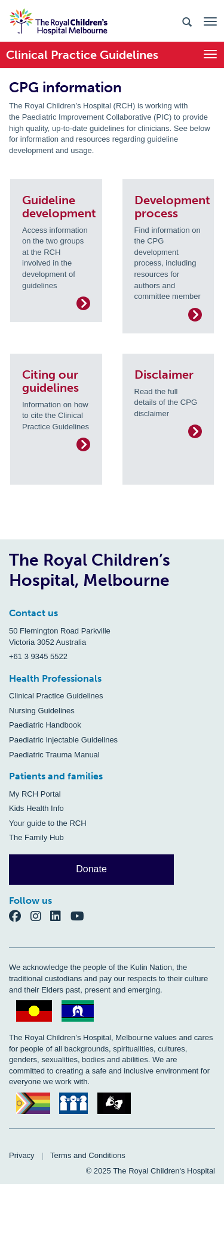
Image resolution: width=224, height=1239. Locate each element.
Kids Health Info (36, 808)
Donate (91, 869)
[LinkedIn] (60, 916)
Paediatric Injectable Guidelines (63, 739)
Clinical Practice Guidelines (56, 695)
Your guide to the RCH (48, 823)
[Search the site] (187, 21)
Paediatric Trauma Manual (54, 754)
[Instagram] (40, 916)
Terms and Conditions (87, 1155)
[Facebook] (19, 916)
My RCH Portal (35, 793)
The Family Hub (36, 837)
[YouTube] (80, 916)
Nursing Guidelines (42, 710)
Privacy (22, 1155)
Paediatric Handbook (45, 724)
